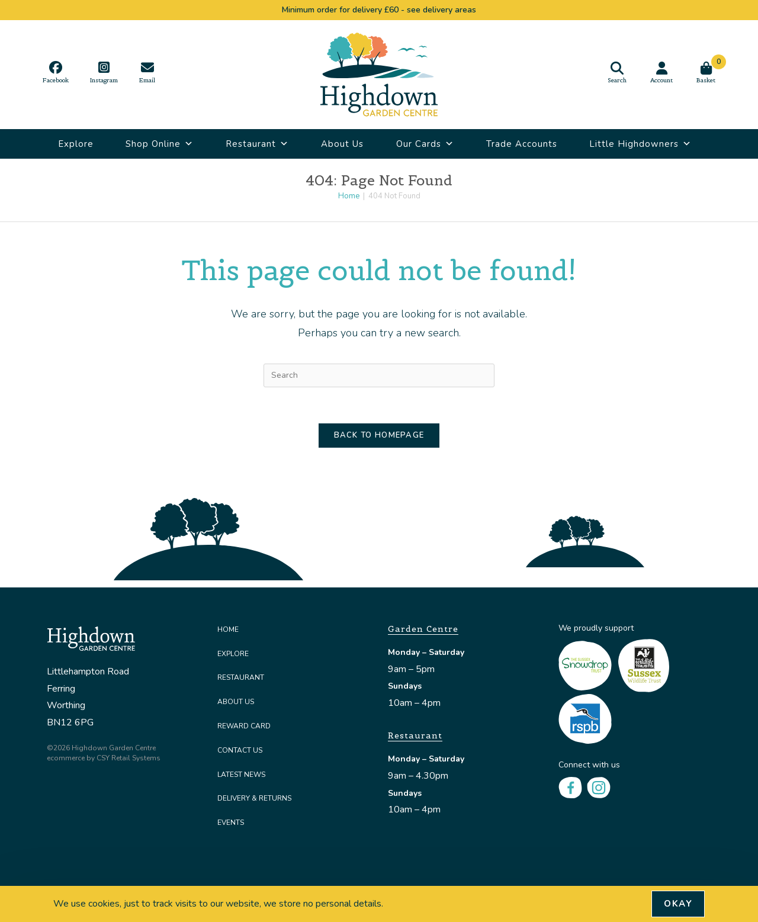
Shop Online (160, 144)
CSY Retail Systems (128, 758)
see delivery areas (441, 9)
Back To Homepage (379, 435)
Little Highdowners (640, 144)
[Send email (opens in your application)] (147, 72)
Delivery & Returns (254, 798)
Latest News (241, 774)
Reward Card (244, 726)
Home (228, 629)
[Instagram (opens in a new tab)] (104, 72)
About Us (342, 144)
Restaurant (257, 144)
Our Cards (425, 144)
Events (230, 822)
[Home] (348, 196)
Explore (76, 144)
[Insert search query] (379, 375)
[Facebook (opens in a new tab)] (55, 72)
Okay (678, 904)
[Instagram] (599, 787)
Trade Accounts (521, 144)
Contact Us (239, 750)
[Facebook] (570, 787)
